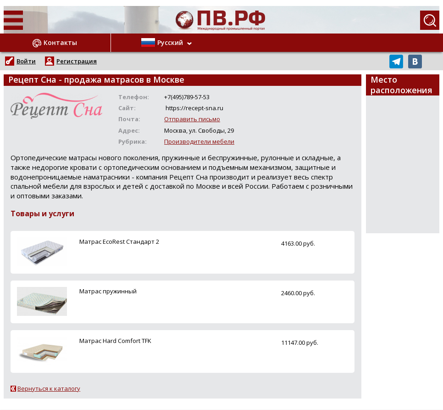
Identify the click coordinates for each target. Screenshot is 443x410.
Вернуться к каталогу (48, 388)
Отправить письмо (192, 119)
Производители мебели (199, 141)
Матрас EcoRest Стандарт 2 (119, 241)
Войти (26, 61)
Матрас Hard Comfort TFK (115, 341)
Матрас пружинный (108, 291)
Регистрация (76, 61)
